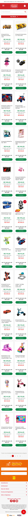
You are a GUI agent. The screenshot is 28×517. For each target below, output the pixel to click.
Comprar (7, 52)
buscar (25, 11)
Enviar (14, 477)
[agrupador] (26, 482)
